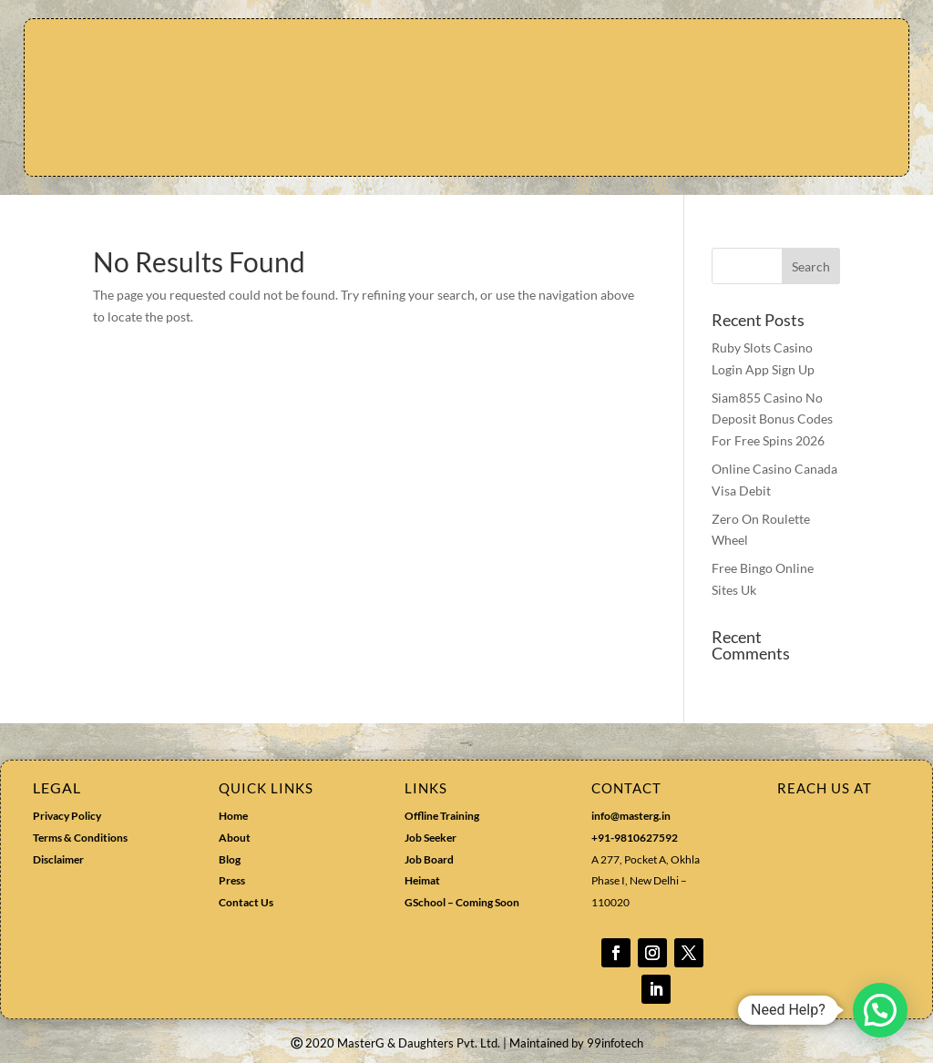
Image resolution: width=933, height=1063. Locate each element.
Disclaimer (58, 859)
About (235, 837)
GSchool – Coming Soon (463, 902)
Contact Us (246, 902)
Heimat (422, 880)
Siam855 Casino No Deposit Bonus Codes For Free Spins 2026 (772, 419)
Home (233, 816)
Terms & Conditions (80, 837)
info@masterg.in (631, 816)
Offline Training (442, 816)
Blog (230, 859)
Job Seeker (430, 837)
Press (232, 880)
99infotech (615, 1043)
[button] (880, 1010)
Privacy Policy (67, 816)
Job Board (429, 859)
